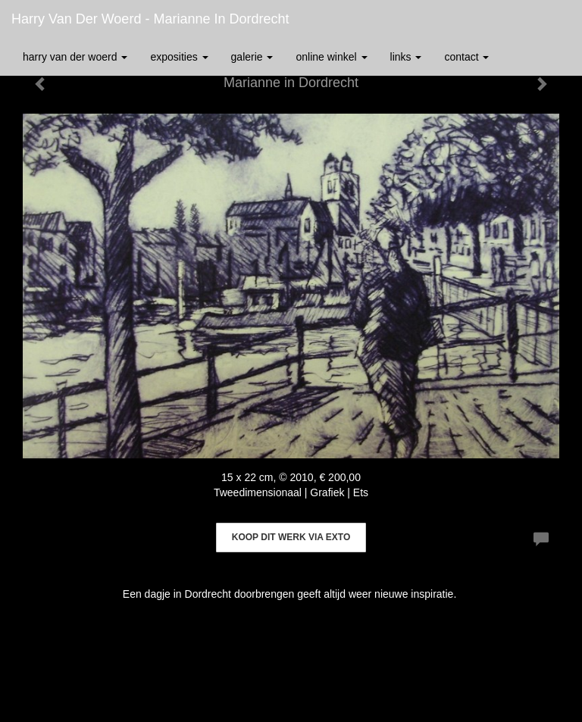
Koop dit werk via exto (291, 537)
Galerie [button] (252, 57)
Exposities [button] (179, 57)
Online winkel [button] (331, 57)
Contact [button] (466, 57)
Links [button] (406, 57)
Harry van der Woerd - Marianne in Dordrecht (150, 19)
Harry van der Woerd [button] (75, 57)
